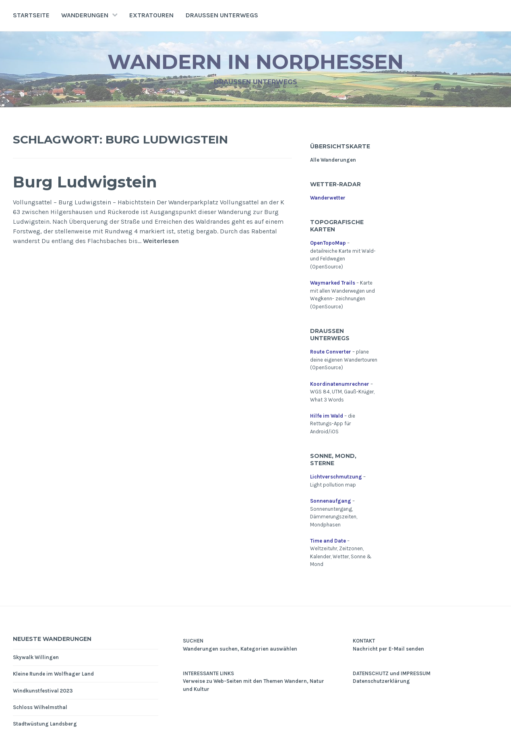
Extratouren (151, 15)
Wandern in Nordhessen (255, 62)
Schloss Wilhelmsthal (40, 707)
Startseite (31, 15)
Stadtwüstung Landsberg (45, 724)
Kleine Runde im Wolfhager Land (53, 674)
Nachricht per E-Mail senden (388, 649)
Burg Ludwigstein (85, 182)
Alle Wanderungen (333, 160)
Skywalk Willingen (36, 657)
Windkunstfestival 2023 (43, 691)
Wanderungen (84, 15)
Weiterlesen (161, 241)
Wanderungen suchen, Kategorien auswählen (240, 649)
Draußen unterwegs (222, 15)
